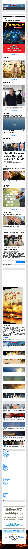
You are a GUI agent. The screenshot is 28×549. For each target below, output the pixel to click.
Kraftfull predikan (5, 465)
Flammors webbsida (14, 344)
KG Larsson (7, 82)
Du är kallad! (5, 453)
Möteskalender (13, 530)
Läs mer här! (6, 337)
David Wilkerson (5, 493)
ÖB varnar (4, 491)
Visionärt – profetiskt (14, 370)
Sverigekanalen (5, 497)
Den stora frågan (5, 471)
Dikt (14, 362)
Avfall (4, 492)
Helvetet (4, 476)
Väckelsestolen (5, 472)
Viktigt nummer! (8, 19)
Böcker (21, 530)
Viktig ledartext (14, 353)
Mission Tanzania (8, 531)
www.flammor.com (21, 537)
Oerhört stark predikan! (6, 479)
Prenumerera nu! (15, 531)
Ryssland (6, 113)
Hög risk (5, 167)
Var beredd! (5, 481)
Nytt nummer (5, 468)
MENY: (5, 8)
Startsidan (6, 530)
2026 (4, 418)
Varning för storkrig (6, 454)
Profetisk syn (5, 409)
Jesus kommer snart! (7, 436)
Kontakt (21, 531)
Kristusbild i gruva (5, 483)
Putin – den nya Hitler (6, 455)
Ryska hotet (7, 138)
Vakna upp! (5, 490)
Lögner (4, 495)
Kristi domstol (14, 396)
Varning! (4, 445)
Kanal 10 (18, 530)
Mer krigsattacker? (6, 485)
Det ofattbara (7, 212)
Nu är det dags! (5, 469)
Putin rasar (4, 478)
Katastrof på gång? (6, 467)
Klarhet (5, 231)
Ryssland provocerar (6, 477)
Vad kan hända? (5, 456)
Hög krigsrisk (5, 466)
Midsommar (6, 57)
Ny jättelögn (5, 494)
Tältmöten (4, 470)
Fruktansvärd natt (5, 480)
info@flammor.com (14, 537)
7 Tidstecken (5, 427)
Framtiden (6, 185)
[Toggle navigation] (23, 8)
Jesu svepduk (5, 484)
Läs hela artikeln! (14, 54)
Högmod (4, 496)
